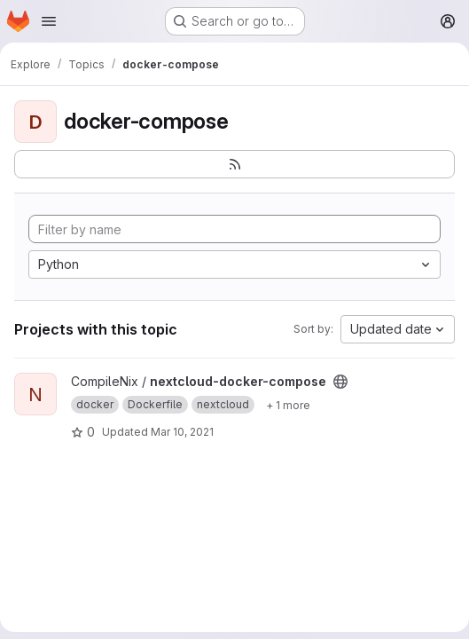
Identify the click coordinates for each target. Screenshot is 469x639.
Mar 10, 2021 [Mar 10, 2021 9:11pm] (182, 431)
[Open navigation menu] (49, 21)
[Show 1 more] (288, 404)
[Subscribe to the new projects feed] (234, 164)
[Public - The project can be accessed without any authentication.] (340, 382)
